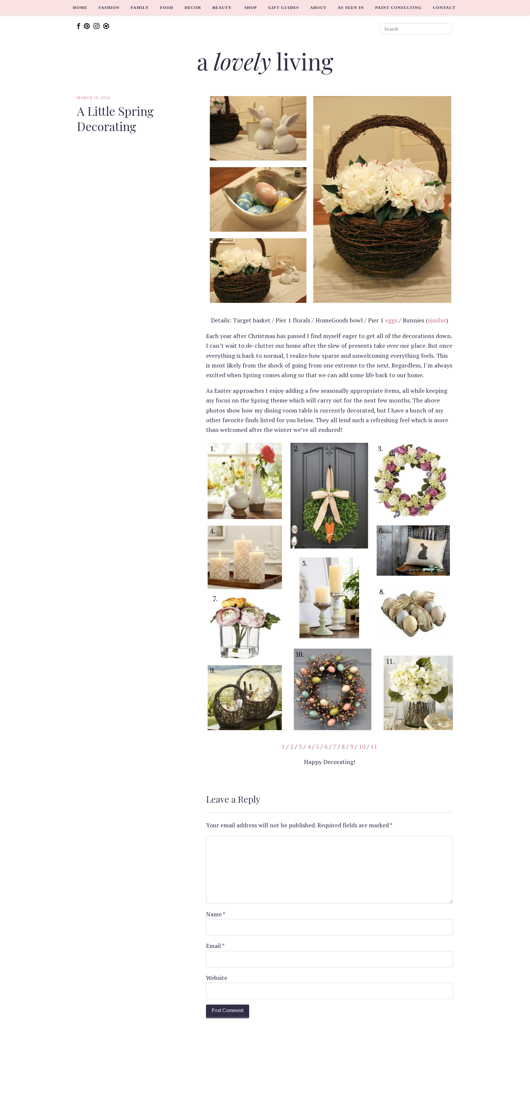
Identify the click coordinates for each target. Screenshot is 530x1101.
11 (374, 746)
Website (216, 978)
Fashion (109, 7)
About (318, 7)
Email (215, 946)
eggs (391, 320)
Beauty (222, 7)
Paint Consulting (398, 7)
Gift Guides (283, 7)
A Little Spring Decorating (115, 118)
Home (80, 7)
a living (265, 60)
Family (140, 7)
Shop (250, 7)
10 (362, 746)
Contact (444, 7)
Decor (192, 7)
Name (215, 914)
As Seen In (351, 7)
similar (437, 320)
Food (167, 7)
